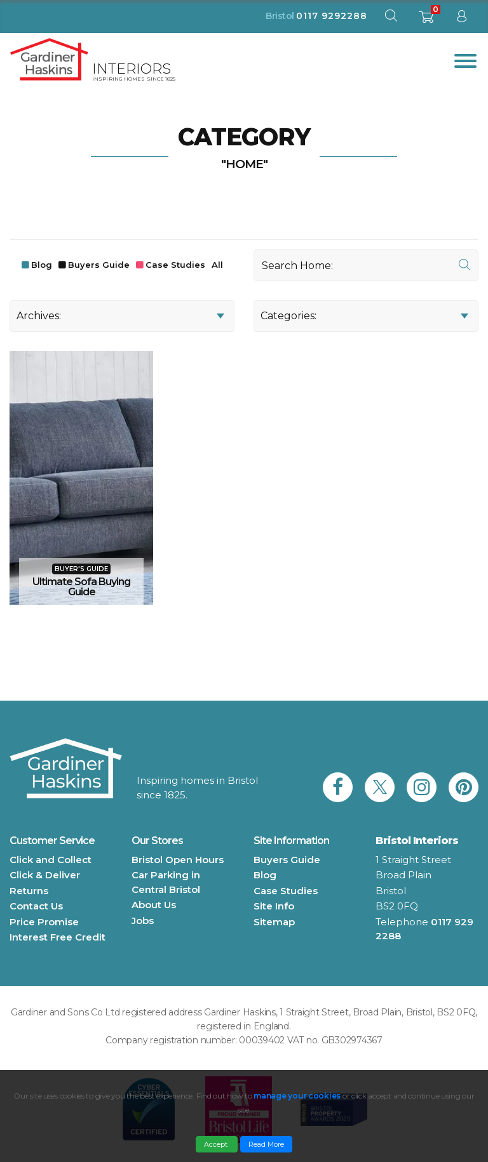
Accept (216, 1144)
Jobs (143, 920)
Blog (41, 265)
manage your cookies (297, 1095)
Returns (29, 891)
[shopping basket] (426, 21)
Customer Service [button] (52, 841)
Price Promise (44, 922)
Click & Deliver (45, 875)
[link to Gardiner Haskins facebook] (338, 787)
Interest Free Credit (57, 937)
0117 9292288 (331, 16)
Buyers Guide (99, 265)
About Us (154, 905)
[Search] (366, 265)
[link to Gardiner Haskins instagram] (422, 787)
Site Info (274, 906)
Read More (266, 1144)
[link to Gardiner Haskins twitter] (380, 787)
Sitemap (274, 922)
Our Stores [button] (157, 841)
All (217, 265)
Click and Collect (51, 860)
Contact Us (36, 906)
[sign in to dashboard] (461, 19)
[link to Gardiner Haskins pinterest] (463, 787)
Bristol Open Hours (178, 860)
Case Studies (175, 265)
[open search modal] (390, 19)
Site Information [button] (291, 841)
